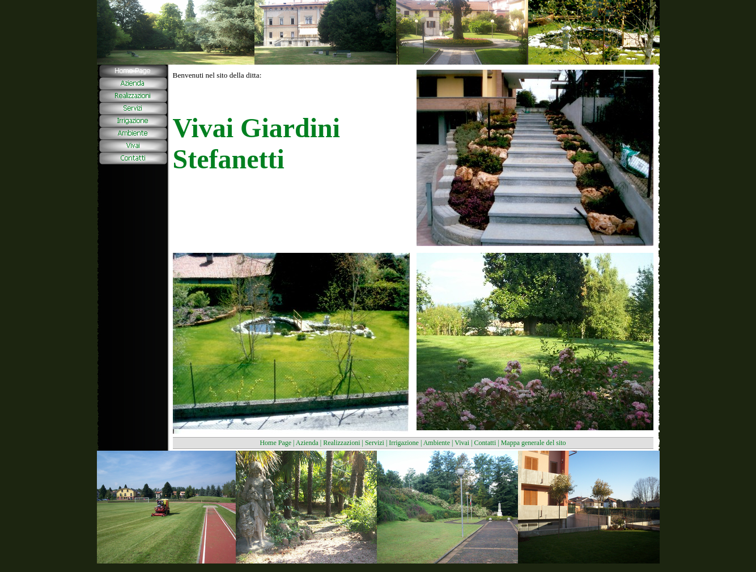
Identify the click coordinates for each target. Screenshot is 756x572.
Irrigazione (404, 443)
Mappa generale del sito (533, 443)
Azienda (307, 443)
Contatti (485, 443)
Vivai (462, 443)
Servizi (374, 443)
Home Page (275, 443)
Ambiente (436, 443)
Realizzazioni (341, 443)
